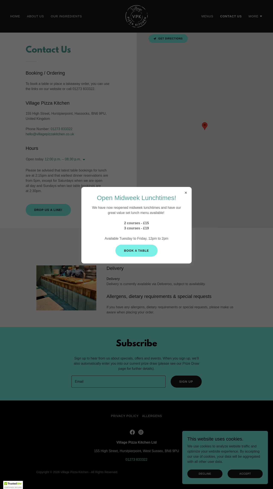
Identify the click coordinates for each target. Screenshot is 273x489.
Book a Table (136, 250)
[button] (13, 485)
